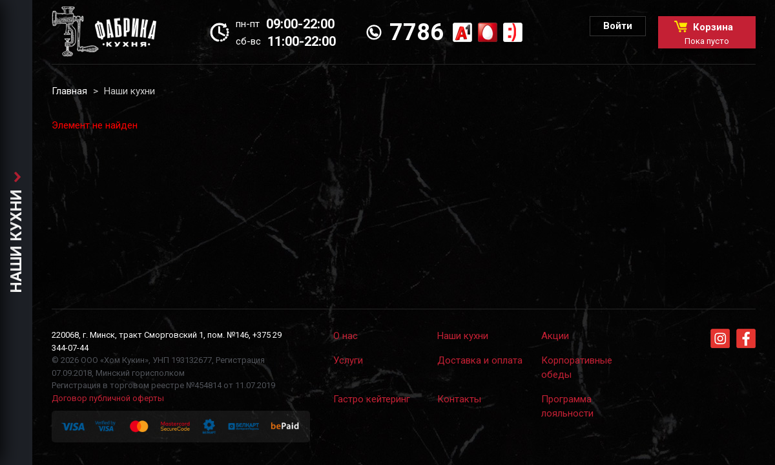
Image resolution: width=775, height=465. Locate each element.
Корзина (707, 33)
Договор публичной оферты (108, 398)
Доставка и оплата (479, 360)
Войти (617, 26)
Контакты (459, 399)
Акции (555, 336)
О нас (345, 336)
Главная (69, 91)
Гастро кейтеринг (371, 399)
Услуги (348, 360)
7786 (416, 32)
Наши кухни (462, 336)
